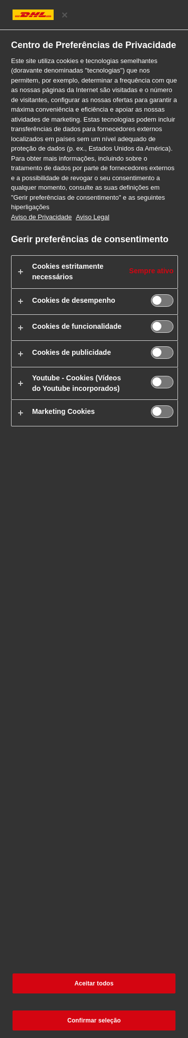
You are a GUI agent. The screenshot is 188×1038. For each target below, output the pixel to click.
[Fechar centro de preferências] (65, 15)
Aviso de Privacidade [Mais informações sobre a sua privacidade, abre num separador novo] (41, 217)
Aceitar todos (93, 983)
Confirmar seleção (94, 1020)
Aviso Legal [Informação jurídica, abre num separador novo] (92, 217)
